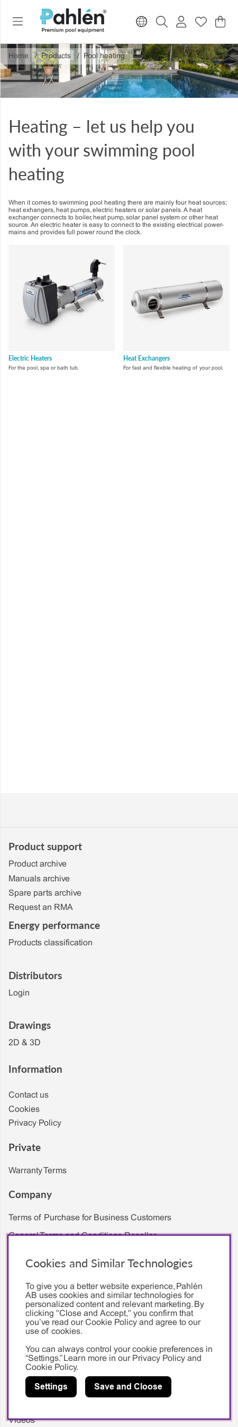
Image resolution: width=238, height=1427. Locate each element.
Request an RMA (40, 908)
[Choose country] (142, 22)
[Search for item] (162, 22)
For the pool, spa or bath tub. (43, 368)
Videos (21, 1420)
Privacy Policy (34, 1123)
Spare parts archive (44, 893)
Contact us (28, 1095)
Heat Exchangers (146, 358)
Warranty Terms (37, 1171)
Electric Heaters (30, 358)
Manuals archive (39, 879)
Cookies (24, 1109)
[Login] (181, 22)
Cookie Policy (50, 1367)
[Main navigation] (17, 22)
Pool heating (104, 56)
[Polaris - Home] (73, 21)
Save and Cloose (128, 1387)
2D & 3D (24, 1043)
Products (56, 56)
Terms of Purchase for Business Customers (89, 1218)
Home (18, 56)
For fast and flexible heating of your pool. (173, 368)
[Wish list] (201, 22)
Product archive (37, 864)
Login (19, 993)
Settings (51, 1387)
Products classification (50, 943)
